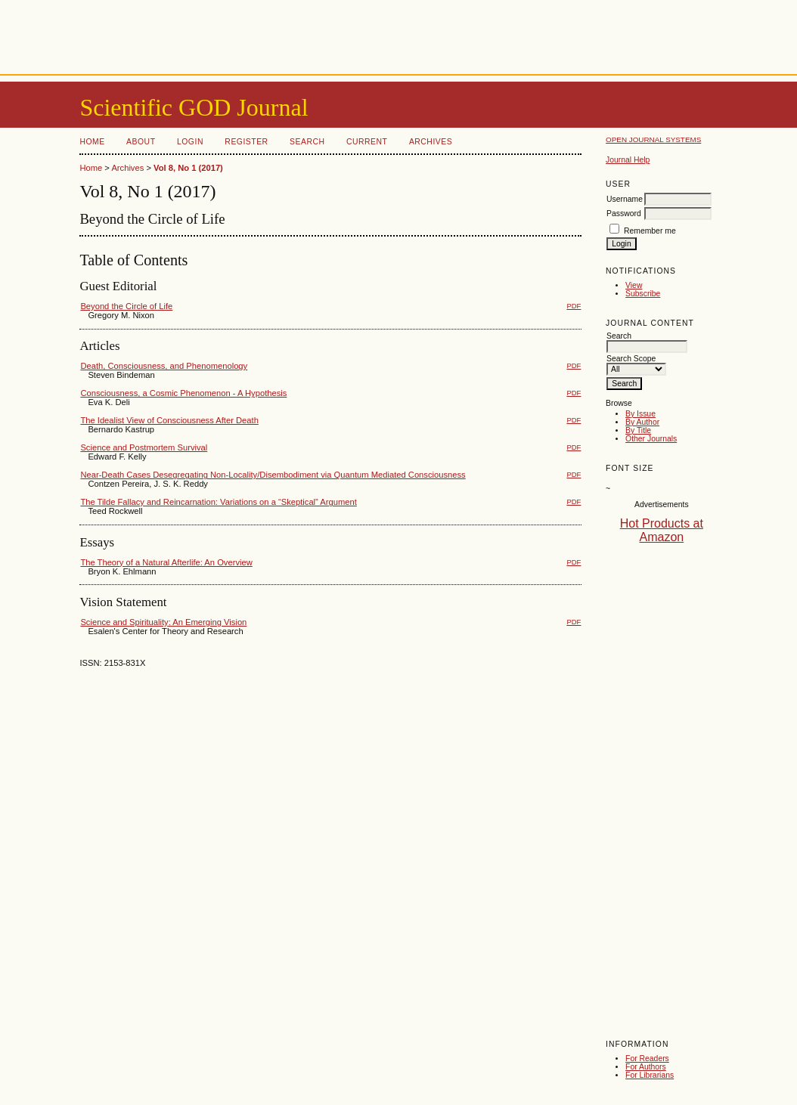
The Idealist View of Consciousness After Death (169, 420)
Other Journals (651, 439)
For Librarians (649, 1075)
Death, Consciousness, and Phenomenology (163, 365)
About (140, 142)
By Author (642, 422)
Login (190, 142)
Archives (430, 142)
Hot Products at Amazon (661, 530)
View (633, 285)
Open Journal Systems (653, 139)
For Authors (645, 1067)
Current (366, 142)
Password (623, 213)
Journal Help (628, 160)
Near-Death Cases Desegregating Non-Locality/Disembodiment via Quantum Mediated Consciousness (272, 474)
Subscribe (642, 293)
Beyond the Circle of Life (126, 306)
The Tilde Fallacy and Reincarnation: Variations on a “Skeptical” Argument (218, 501)
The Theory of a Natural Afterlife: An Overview (166, 562)
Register (246, 142)
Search (307, 142)
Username (624, 199)
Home (91, 142)
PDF (573, 306)
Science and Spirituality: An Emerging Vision (163, 622)
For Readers (647, 1058)
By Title (638, 430)
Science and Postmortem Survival (143, 447)
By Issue (640, 414)
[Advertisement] (398, 34)
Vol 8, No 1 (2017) (188, 167)
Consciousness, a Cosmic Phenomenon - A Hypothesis (183, 393)
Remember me (650, 231)
